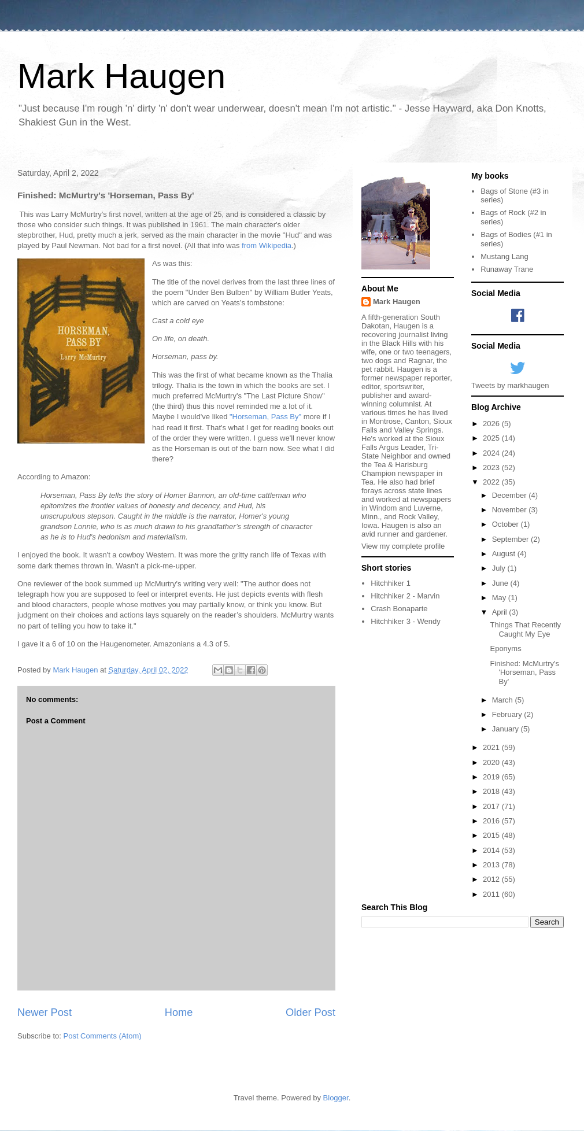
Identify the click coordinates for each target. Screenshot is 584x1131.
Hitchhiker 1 (391, 583)
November (510, 509)
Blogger (336, 1097)
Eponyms (505, 648)
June (501, 583)
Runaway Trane (506, 269)
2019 (492, 777)
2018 (492, 791)
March (503, 700)
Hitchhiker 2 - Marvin (405, 596)
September (511, 539)
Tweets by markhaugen (510, 385)
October (506, 524)
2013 (492, 864)
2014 (492, 850)
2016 (492, 820)
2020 (492, 762)
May (500, 597)
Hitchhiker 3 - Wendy (405, 621)
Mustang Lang (504, 256)
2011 (492, 894)
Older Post (310, 1012)
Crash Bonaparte (399, 608)
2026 (492, 423)
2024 (492, 453)
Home (179, 1012)
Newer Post (44, 1012)
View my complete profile (403, 546)
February (508, 714)
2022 (492, 482)
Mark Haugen (121, 76)
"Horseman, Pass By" (265, 416)
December (510, 495)
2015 (492, 835)
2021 (492, 747)
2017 (492, 806)
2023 (492, 467)
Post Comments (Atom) (103, 1036)
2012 (492, 879)
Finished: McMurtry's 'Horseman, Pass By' (524, 672)
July (500, 568)
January (506, 729)
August (505, 553)
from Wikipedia (266, 245)
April (500, 612)
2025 (492, 438)
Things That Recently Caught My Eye (525, 629)
